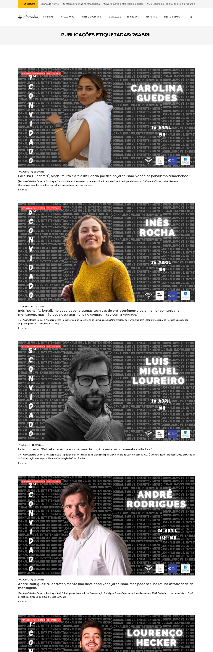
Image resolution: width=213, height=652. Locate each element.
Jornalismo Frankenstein (33, 73)
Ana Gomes (24, 445)
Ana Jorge (24, 172)
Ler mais (22, 189)
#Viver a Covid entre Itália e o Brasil (128, 3)
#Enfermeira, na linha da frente (45, 3)
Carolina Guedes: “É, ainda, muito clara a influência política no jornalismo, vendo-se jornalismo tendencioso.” (104, 176)
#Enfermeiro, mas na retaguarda (85, 3)
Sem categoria (53, 73)
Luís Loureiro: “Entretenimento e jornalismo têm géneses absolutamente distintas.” (85, 449)
